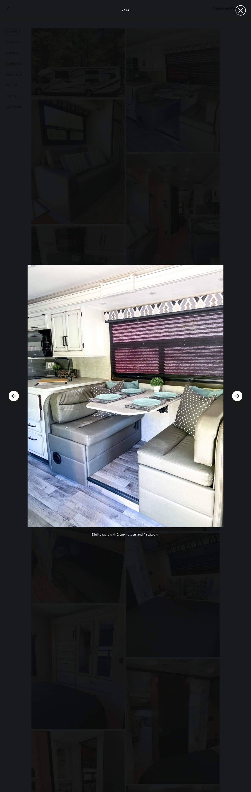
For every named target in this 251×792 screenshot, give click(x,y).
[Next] (237, 396)
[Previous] (14, 396)
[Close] (241, 10)
